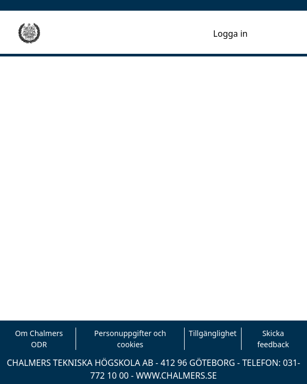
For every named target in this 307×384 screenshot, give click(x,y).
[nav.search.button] (188, 33)
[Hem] (29, 33)
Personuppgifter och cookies (130, 338)
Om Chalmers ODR (39, 338)
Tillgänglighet (213, 333)
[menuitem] (203, 33)
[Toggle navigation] (274, 33)
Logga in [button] (231, 33)
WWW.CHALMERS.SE (176, 375)
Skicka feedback (273, 338)
